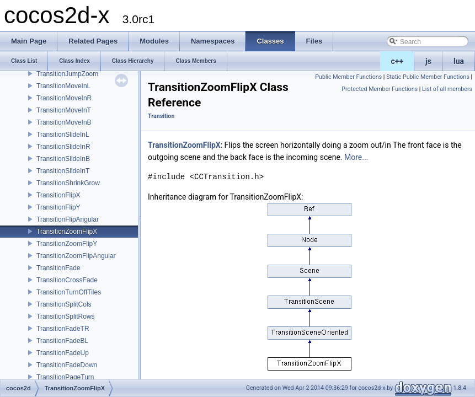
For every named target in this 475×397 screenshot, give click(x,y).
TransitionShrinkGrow (68, 183)
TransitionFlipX (58, 195)
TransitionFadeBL (62, 341)
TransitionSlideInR (63, 147)
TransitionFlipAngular (67, 219)
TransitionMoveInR (64, 98)
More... (356, 157)
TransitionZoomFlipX (66, 231)
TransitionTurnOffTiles (68, 292)
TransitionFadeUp (62, 353)
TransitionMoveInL (63, 86)
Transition (161, 116)
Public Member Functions (348, 77)
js (428, 61)
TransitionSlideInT (62, 171)
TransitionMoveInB (64, 122)
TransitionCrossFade (67, 280)
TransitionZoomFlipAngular (76, 256)
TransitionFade (58, 268)
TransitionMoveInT (63, 110)
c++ (397, 61)
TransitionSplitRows (65, 316)
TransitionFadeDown (66, 365)
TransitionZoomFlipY (66, 244)
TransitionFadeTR (62, 328)
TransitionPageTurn (65, 377)
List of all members (447, 89)
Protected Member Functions (379, 89)
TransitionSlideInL (62, 134)
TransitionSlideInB (63, 159)
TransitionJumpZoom (67, 74)
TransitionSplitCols (64, 304)
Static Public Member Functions (427, 77)
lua (458, 61)
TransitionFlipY (58, 207)
